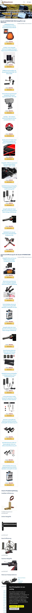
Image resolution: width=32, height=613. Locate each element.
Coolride (4, 594)
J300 (4, 461)
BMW (17, 338)
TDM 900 (5, 564)
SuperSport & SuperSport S (9, 407)
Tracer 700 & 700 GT (7, 566)
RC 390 (4, 504)
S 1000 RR (5, 373)
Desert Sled (5, 383)
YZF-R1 (4, 579)
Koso (3, 597)
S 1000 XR (5, 376)
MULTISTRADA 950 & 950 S (9, 397)
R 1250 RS (5, 363)
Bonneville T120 (6, 525)
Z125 (4, 481)
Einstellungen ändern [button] (14, 608)
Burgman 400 (6, 510)
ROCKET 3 (5, 528)
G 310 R (4, 355)
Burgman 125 (6, 509)
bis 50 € (4, 587)
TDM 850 (5, 563)
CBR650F (5, 424)
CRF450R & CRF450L (7, 433)
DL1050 (4, 520)
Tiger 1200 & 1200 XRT (8, 541)
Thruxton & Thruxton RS (8, 545)
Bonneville (5, 527)
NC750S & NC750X (7, 442)
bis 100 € (4, 589)
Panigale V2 (5, 399)
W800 (4, 479)
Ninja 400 (5, 466)
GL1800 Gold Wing (7, 437)
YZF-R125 (5, 581)
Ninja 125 (5, 464)
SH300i (4, 448)
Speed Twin (5, 532)
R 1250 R (5, 361)
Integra (4, 438)
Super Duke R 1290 (7, 505)
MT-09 (4, 554)
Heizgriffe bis (4, 586)
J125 (4, 460)
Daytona (4, 595)
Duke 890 (5, 499)
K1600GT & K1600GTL (7, 356)
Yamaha (4, 546)
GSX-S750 (5, 514)
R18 (4, 365)
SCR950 (5, 559)
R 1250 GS (5, 360)
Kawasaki (4, 458)
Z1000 (4, 486)
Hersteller (3, 590)
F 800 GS (18, 347)
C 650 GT (18, 342)
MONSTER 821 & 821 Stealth (9, 391)
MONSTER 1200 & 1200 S (8, 392)
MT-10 (4, 556)
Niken (4, 558)
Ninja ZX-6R (5, 471)
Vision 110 (5, 455)
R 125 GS (5, 358)
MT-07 (4, 553)
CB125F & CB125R (7, 414)
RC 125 (4, 500)
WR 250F (5, 568)
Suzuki (3, 507)
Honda (3, 410)
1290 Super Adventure (8, 492)
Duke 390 (5, 496)
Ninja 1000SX (6, 463)
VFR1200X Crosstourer (8, 450)
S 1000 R (5, 371)
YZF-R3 (5, 582)
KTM (3, 487)
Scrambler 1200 (6, 530)
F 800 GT (5, 348)
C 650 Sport (18, 343)
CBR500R (5, 422)
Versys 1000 (5, 476)
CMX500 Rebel (6, 425)
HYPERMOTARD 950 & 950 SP (9, 388)
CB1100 (4, 412)
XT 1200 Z (5, 574)
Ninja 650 (5, 468)
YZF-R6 (5, 584)
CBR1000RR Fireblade (8, 420)
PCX (4, 443)
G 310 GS (5, 353)
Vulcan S (5, 478)
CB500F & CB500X (7, 417)
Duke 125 (5, 494)
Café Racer (5, 381)
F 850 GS (5, 352)
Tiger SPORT (6, 543)
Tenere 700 (5, 561)
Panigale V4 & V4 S (7, 401)
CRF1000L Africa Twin (8, 427)
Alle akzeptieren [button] (13, 606)
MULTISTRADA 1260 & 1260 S (9, 396)
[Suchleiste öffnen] (24, 2)
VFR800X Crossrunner (8, 453)
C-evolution (18, 340)
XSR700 (5, 571)
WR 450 (5, 569)
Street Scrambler (6, 533)
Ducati (3, 378)
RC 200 (4, 502)
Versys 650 (5, 474)
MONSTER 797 (6, 394)
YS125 (4, 577)
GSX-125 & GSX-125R (7, 512)
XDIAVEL (5, 409)
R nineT (4, 368)
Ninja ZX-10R (6, 469)
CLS (3, 592)
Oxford (3, 599)
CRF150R (5, 430)
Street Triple (5, 535)
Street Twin (5, 536)
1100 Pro (5, 379)
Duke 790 (5, 497)
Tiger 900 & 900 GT (7, 540)
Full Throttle (5, 386)
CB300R (5, 415)
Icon (4, 389)
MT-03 (4, 551)
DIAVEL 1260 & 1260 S (7, 384)
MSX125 (5, 440)
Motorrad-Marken (19, 337)
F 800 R (5, 350)
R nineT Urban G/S (7, 370)
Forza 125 (5, 435)
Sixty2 (4, 402)
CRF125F (5, 428)
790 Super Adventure (7, 491)
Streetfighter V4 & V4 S (8, 404)
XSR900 (5, 572)
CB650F (5, 419)
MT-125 (4, 550)
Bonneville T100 (6, 523)
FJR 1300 (5, 548)
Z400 (4, 482)
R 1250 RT (5, 366)
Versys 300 (5, 473)
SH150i (4, 446)
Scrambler (5, 374)
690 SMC (5, 489)
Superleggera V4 (6, 406)
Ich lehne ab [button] (20, 606)
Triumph (4, 522)
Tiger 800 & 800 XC (7, 538)
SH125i (4, 445)
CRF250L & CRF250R (7, 432)
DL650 (4, 518)
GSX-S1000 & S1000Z (7, 515)
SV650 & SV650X (6, 517)
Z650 (4, 484)
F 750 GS (17, 345)
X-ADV (4, 456)
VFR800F (5, 451)
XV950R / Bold (6, 576)
